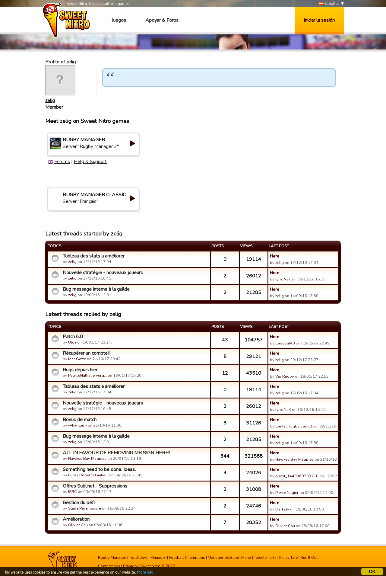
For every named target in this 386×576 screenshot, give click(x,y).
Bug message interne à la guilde (96, 289)
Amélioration (76, 519)
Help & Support (90, 161)
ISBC (72, 491)
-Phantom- (77, 425)
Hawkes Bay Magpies (87, 458)
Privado (130, 566)
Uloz (72, 342)
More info (145, 573)
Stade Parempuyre (84, 508)
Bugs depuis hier (80, 370)
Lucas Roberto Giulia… (88, 475)
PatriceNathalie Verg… (87, 375)
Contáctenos (109, 566)
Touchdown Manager (147, 557)
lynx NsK (283, 279)
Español (329, 4)
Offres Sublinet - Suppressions (95, 486)
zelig (50, 100)
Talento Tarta (265, 557)
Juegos (119, 20)
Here (274, 256)
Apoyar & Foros (162, 20)
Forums (62, 161)
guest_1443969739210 (296, 476)
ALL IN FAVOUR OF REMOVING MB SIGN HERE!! (116, 453)
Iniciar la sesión (319, 20)
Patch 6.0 (73, 336)
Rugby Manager (112, 557)
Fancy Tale (288, 557)
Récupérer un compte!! (86, 353)
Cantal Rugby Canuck (294, 426)
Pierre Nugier (287, 492)
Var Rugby (284, 376)
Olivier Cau (78, 525)
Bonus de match (79, 420)
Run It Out (309, 557)
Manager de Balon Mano (229, 557)
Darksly (282, 509)
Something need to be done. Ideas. (99, 469)
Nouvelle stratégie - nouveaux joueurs (103, 272)
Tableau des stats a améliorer (94, 256)
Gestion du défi (79, 503)
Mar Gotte (77, 359)
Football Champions (187, 557)
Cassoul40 (285, 343)
